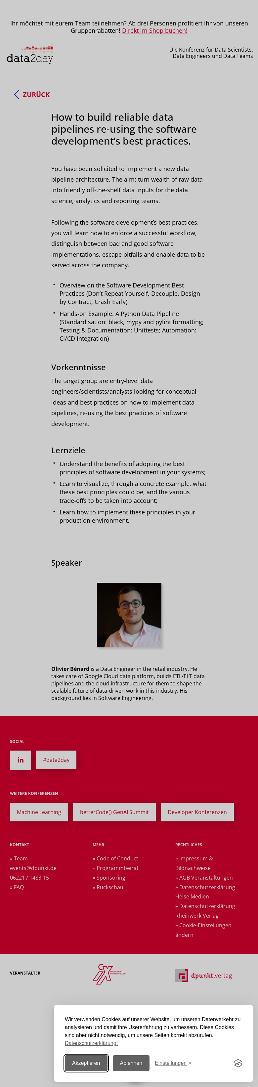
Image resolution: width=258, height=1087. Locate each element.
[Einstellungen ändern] (173, 1063)
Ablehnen (131, 1063)
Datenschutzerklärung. (91, 1043)
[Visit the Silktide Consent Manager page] (238, 1063)
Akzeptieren (86, 1063)
